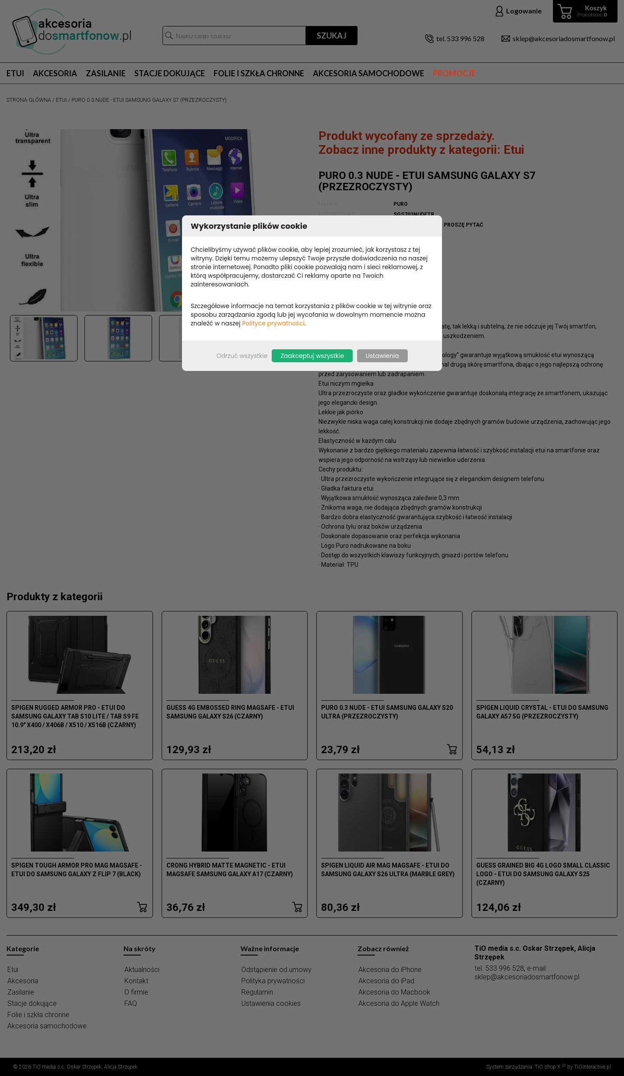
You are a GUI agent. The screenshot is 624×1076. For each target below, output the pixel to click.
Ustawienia (382, 355)
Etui (15, 73)
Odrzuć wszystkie (241, 355)
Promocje (454, 73)
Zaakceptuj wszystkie (312, 355)
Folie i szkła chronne (259, 73)
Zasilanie (106, 73)
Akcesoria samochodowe (368, 73)
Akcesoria (55, 73)
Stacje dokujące (169, 73)
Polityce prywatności (273, 323)
